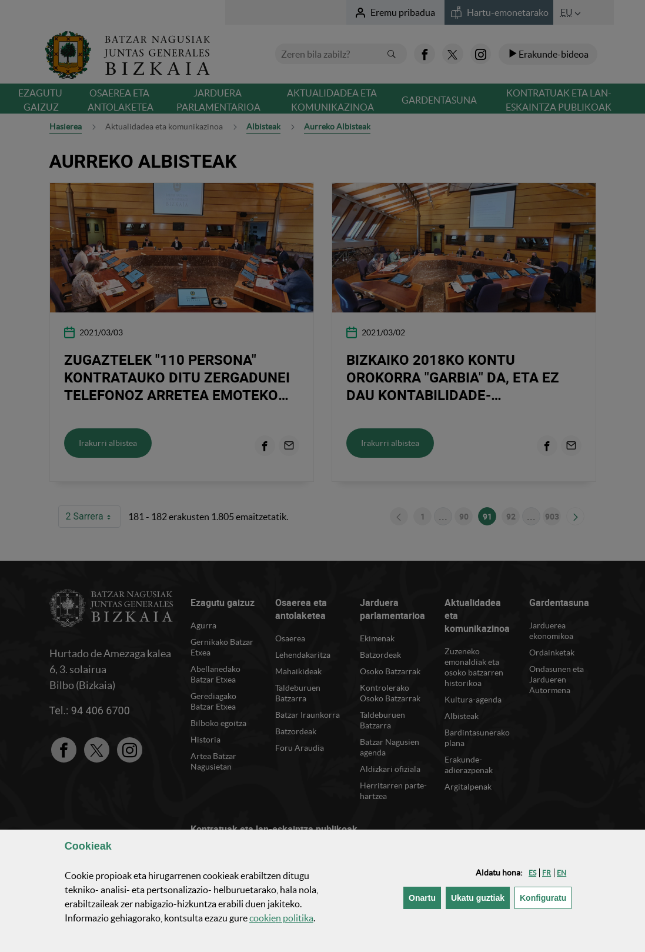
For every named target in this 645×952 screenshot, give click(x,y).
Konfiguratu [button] (546, 897)
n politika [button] (281, 918)
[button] (532, 873)
